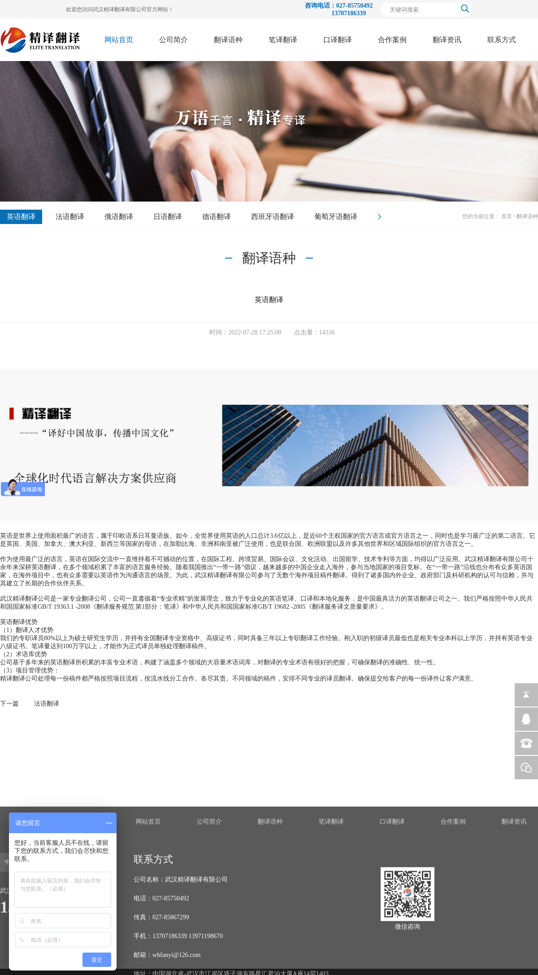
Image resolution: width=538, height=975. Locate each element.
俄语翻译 (118, 216)
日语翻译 (167, 216)
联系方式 (501, 40)
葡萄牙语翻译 (335, 216)
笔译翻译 (283, 40)
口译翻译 (337, 40)
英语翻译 (21, 216)
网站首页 (118, 40)
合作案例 (392, 40)
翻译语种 (228, 40)
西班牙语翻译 (272, 216)
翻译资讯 (447, 40)
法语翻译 (70, 216)
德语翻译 (216, 216)
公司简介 (173, 40)
